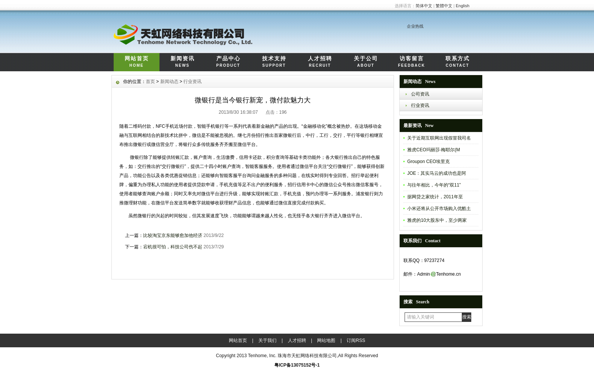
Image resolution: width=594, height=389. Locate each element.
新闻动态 (169, 81)
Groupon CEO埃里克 (428, 161)
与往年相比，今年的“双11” (434, 185)
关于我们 (267, 340)
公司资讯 (420, 94)
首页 (150, 81)
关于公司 (366, 62)
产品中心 (228, 62)
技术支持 (274, 62)
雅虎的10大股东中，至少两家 (437, 220)
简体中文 (424, 5)
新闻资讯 (182, 62)
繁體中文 (444, 5)
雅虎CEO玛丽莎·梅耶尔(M (433, 149)
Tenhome (257, 355)
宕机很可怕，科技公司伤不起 (172, 246)
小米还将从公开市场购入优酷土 (439, 208)
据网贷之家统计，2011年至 (435, 196)
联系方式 (457, 62)
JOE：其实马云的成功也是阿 (436, 173)
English (462, 5)
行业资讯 (420, 105)
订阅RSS (356, 340)
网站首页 (136, 62)
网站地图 (326, 340)
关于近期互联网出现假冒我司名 (439, 138)
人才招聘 (320, 62)
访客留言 (411, 62)
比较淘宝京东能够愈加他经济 (172, 235)
